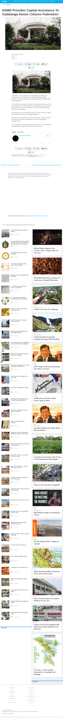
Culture (35, 396)
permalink (39, 156)
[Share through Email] (31, 67)
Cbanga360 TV (31, 700)
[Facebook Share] (19, 64)
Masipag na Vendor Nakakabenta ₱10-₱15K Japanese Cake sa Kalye (20, 433)
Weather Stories (37, 307)
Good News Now (41, 155)
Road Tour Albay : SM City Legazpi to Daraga (20, 534)
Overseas (30, 1)
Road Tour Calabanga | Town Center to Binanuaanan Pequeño (20, 366)
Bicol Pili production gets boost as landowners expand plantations (47, 279)
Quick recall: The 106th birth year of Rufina (20, 276)
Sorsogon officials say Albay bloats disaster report (47, 429)
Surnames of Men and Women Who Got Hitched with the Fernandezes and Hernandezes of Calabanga (20, 243)
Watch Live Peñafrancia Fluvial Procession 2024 (19, 309)
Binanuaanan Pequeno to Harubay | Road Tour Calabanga (20, 354)
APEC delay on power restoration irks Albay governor (47, 368)
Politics (35, 364)
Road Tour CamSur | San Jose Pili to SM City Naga (19, 456)
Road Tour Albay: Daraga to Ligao (20, 500)
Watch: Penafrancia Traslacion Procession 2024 (19, 321)
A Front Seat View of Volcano (18, 545)
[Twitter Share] (28, 64)
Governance (15, 156)
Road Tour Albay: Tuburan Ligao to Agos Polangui (20, 489)
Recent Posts (20, 132)
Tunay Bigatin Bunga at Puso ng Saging (19, 591)
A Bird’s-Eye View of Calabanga (46, 309)
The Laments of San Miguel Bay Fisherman (19, 377)
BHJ (12, 700)
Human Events (12, 698)
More (45, 1)
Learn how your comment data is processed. (37, 216)
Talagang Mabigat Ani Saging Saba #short (20, 602)
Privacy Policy (12, 702)
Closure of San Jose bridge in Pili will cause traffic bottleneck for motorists (46, 627)
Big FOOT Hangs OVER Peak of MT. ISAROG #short (19, 332)
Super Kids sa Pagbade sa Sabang (19, 387)
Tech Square (38, 1)
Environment (11, 692)
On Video (15, 1)
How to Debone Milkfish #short (19, 556)
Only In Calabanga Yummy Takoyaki (18, 422)
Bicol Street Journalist (25, 135)
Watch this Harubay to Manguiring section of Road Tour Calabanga (20, 343)
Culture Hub (22, 1)
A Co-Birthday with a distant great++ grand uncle (18, 287)
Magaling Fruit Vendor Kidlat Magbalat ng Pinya (18, 523)
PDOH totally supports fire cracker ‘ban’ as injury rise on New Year (46, 251)
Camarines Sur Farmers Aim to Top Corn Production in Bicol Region (47, 458)
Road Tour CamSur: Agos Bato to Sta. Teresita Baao (19, 478)
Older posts (3, 627)
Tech (12, 690)
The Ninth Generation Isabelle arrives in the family (18, 264)
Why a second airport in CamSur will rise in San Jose (46, 600)
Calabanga (34, 155)
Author (14, 132)
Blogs (31, 698)
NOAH (31, 694)
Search (61, 5)
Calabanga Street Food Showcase (19, 567)
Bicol (25, 155)
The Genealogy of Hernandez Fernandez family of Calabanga (19, 298)
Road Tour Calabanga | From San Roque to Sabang (19, 411)
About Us (31, 702)
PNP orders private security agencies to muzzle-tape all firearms (47, 165)
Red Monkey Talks (38, 510)
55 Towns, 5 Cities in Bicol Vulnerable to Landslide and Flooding (44, 672)
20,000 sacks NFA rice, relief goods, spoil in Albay (45, 400)
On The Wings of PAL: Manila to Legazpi (19, 231)
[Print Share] (44, 64)
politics (20, 156)
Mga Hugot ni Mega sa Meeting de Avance (47, 514)
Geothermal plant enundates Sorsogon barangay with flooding (46, 338)
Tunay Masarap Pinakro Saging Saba (19, 579)
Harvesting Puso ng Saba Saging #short (19, 613)
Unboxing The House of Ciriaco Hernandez (19, 253)
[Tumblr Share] (37, 64)
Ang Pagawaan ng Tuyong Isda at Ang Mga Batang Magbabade (19, 399)
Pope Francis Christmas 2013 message (10, 165)
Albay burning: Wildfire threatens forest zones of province (47, 573)
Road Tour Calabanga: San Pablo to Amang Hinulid (20, 444)
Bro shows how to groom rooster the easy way (20, 512)
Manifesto (52, 1)
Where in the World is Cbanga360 (47, 485)
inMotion (36, 539)
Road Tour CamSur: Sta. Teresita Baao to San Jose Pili (19, 467)
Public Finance (25, 156)
